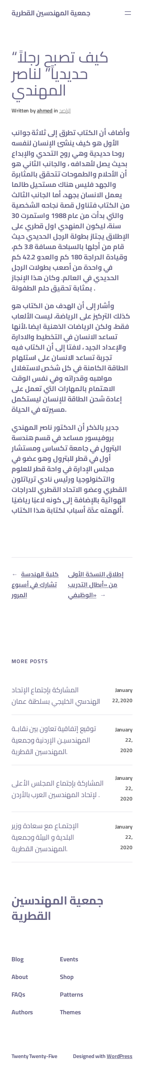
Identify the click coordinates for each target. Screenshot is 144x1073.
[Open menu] (127, 13)
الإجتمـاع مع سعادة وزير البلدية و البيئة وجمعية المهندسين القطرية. (45, 837)
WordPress (119, 1056)
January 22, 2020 (122, 695)
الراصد (65, 111)
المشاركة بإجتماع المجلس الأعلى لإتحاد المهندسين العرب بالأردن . (58, 788)
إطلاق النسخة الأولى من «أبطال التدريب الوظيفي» (96, 584)
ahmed (45, 111)
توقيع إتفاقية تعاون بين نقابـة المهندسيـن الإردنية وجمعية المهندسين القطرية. (54, 740)
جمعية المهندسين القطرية (51, 13)
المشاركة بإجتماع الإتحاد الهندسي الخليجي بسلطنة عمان (56, 695)
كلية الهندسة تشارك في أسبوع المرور (35, 584)
